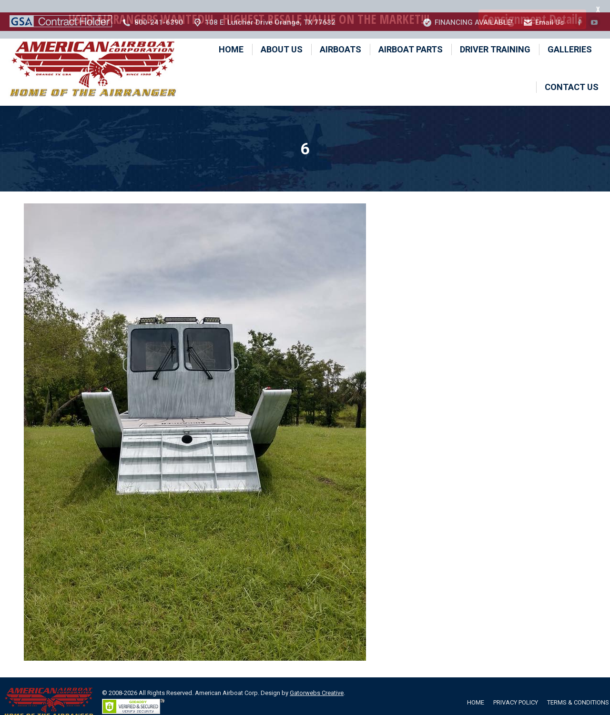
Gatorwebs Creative (317, 680)
